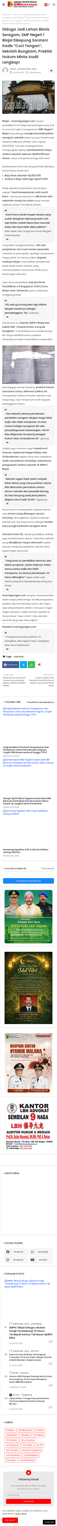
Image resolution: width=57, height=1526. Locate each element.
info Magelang (31, 1455)
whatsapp (43, 1252)
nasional (17, 14)
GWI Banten (11, 1435)
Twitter (23, 664)
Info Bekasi (39, 1435)
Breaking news (26, 1430)
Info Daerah (11, 1440)
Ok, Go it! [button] (10, 1520)
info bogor (11, 1460)
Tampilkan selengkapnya (40, 702)
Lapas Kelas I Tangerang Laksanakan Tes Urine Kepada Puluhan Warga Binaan (29, 1401)
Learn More (21, 1513)
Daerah (40, 1430)
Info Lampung (27, 1440)
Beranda (6, 14)
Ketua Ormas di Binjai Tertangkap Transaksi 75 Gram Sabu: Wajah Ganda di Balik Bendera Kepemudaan (30, 1357)
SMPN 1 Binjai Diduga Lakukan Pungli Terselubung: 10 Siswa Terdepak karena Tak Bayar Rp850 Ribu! (30, 1333)
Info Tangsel (12, 1450)
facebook (18, 1252)
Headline (25, 1435)
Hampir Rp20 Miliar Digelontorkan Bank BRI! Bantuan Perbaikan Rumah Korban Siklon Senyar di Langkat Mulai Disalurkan (27, 801)
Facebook (12, 664)
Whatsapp (31, 664)
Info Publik (27, 1445)
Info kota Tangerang (31, 1450)
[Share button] (39, 664)
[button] (54, 5)
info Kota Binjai (13, 1455)
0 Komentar (47, 868)
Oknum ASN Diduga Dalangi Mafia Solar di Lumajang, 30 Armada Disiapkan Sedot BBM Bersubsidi (30, 1379)
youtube (43, 1259)
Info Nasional (12, 1445)
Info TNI (39, 1445)
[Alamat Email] (28, 1495)
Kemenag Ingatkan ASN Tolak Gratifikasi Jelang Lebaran (25, 851)
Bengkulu (10, 1430)
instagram (18, 1259)
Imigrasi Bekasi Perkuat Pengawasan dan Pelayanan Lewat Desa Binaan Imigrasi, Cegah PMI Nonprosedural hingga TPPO (26, 750)
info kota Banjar (27, 1460)
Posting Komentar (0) (28, 880)
